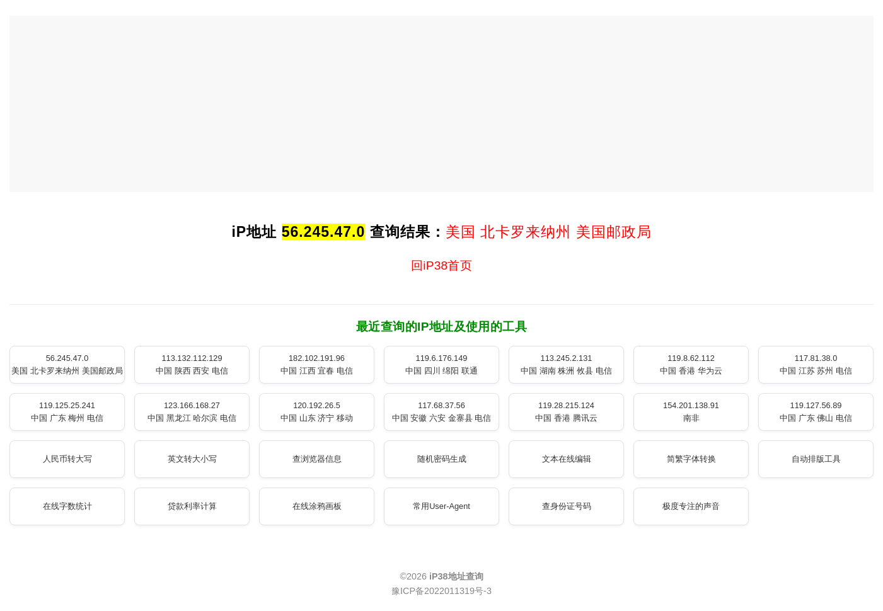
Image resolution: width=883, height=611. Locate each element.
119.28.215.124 (566, 412)
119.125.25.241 (67, 412)
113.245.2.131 (566, 364)
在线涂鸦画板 (317, 506)
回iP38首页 (441, 265)
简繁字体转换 (691, 459)
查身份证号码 (566, 506)
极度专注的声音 (691, 506)
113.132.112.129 (192, 364)
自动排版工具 (816, 459)
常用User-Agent (441, 506)
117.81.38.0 (816, 364)
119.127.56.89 (816, 412)
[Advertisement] (442, 104)
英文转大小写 (192, 459)
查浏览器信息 (317, 459)
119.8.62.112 (691, 364)
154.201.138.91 (691, 412)
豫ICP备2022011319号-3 (441, 591)
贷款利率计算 (192, 506)
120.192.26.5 (316, 412)
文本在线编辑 (566, 459)
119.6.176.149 (441, 364)
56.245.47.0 (66, 364)
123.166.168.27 (191, 412)
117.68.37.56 (441, 412)
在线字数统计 (67, 506)
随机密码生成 (441, 459)
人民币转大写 (67, 459)
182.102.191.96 (316, 364)
